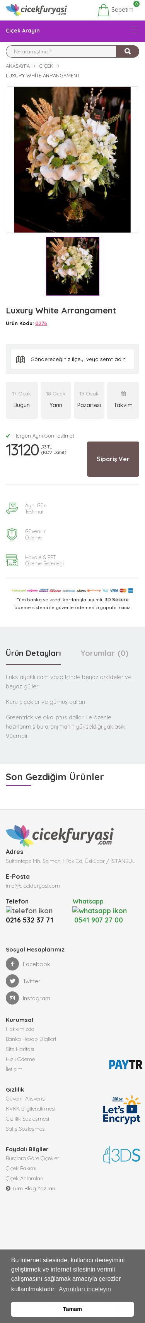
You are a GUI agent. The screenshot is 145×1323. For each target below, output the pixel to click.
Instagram (28, 998)
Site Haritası (20, 1049)
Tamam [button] (72, 1309)
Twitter (23, 981)
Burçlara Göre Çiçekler (32, 1158)
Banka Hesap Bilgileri (31, 1038)
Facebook (28, 963)
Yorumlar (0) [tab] (104, 653)
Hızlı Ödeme (20, 1059)
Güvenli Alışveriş (25, 1098)
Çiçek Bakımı (21, 1168)
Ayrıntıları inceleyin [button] (85, 1289)
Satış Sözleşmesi (26, 1128)
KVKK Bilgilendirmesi (30, 1108)
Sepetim (115, 10)
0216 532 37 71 (29, 920)
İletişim (14, 1069)
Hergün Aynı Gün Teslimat (40, 436)
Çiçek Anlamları (24, 1178)
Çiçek (46, 66)
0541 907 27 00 (99, 915)
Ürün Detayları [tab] (33, 653)
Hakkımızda (20, 1028)
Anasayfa (18, 66)
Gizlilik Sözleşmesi (27, 1118)
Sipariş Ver (113, 459)
